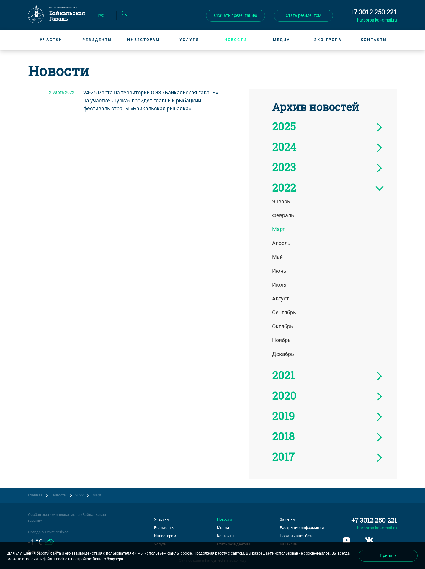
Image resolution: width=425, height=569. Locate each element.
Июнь (279, 271)
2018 (283, 436)
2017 (283, 456)
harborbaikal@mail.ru (377, 20)
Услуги (189, 40)
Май (277, 257)
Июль (279, 285)
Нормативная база (296, 536)
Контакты (374, 40)
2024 (284, 147)
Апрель (281, 243)
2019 (283, 416)
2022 (284, 187)
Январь (281, 201)
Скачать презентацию (235, 15)
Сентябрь (284, 312)
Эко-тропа (328, 40)
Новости (235, 40)
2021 (283, 375)
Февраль (283, 215)
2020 (284, 395)
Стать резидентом (303, 15)
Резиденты (97, 40)
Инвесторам (143, 40)
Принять (388, 555)
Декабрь (283, 354)
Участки (51, 40)
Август (280, 298)
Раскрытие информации (302, 527)
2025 (284, 126)
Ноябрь (281, 340)
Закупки (287, 519)
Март (278, 229)
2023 (284, 167)
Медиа (281, 40)
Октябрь (282, 326)
